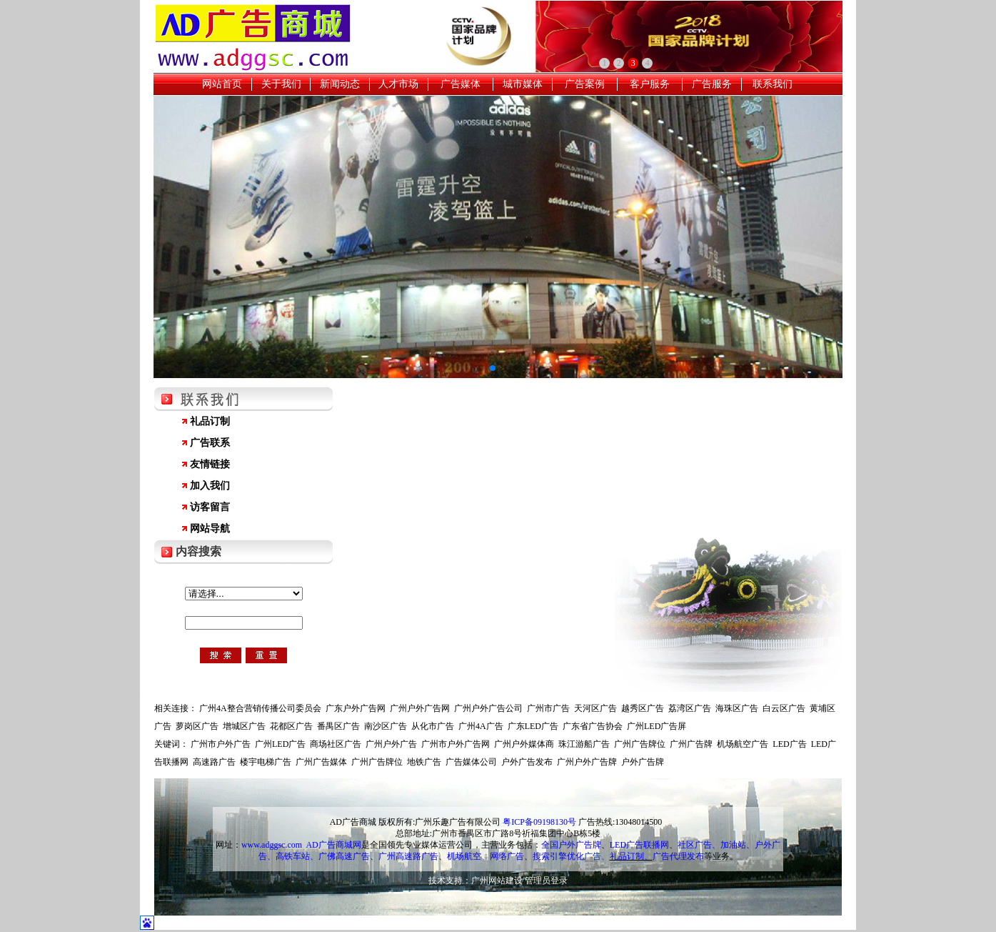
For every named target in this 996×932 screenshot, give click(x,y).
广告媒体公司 (471, 762)
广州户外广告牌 (587, 762)
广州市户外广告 (221, 744)
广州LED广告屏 (656, 726)
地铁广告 (424, 762)
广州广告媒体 (321, 762)
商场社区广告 (335, 744)
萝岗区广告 (197, 726)
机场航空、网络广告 (485, 856)
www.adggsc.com (271, 845)
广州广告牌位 (639, 744)
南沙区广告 (385, 726)
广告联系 (210, 442)
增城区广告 (244, 726)
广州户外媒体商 (524, 744)
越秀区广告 (642, 708)
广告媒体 (461, 84)
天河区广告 (595, 708)
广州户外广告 (391, 744)
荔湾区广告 (689, 708)
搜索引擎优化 (558, 856)
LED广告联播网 (639, 845)
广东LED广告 (533, 726)
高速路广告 (214, 762)
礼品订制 (210, 421)
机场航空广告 (742, 744)
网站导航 (210, 528)
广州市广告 (548, 708)
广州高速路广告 (408, 856)
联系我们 (773, 84)
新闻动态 (340, 84)
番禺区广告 (338, 726)
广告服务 (712, 84)
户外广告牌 (642, 762)
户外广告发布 (527, 762)
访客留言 (210, 507)
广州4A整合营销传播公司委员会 (260, 708)
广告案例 (585, 84)
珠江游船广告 (584, 744)
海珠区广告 (736, 708)
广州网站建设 (497, 881)
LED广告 (789, 744)
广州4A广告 (480, 726)
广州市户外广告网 (455, 744)
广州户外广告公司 (488, 708)
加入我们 (210, 485)
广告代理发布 (678, 856)
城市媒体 (523, 84)
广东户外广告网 (356, 708)
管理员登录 (546, 881)
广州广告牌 (691, 744)
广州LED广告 (280, 744)
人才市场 (398, 84)
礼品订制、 (631, 856)
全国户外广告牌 (571, 845)
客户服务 (650, 84)
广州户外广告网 (420, 708)
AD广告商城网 (333, 845)
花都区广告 (291, 726)
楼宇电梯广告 (265, 762)
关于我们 (281, 84)
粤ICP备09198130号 (539, 822)
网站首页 (222, 84)
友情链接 (210, 464)
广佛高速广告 (344, 856)
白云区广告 (784, 708)
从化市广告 (432, 726)
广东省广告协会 (593, 726)
